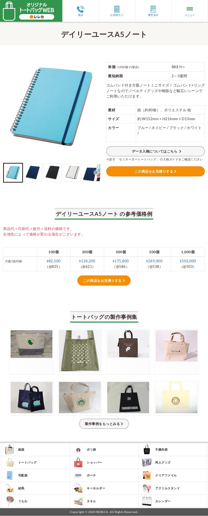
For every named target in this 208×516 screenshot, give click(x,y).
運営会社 (153, 11)
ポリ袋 (84, 449)
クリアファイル (159, 475)
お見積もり (117, 11)
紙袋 (14, 449)
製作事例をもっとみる (102, 424)
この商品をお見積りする (154, 171)
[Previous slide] (9, 173)
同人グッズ (156, 462)
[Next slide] (96, 173)
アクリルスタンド (161, 488)
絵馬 (14, 488)
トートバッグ (20, 462)
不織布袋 (155, 449)
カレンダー (156, 501)
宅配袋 (16, 475)
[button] (13, 173)
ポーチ (84, 475)
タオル (84, 501)
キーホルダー (89, 488)
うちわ (16, 501)
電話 (80, 11)
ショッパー (87, 462)
